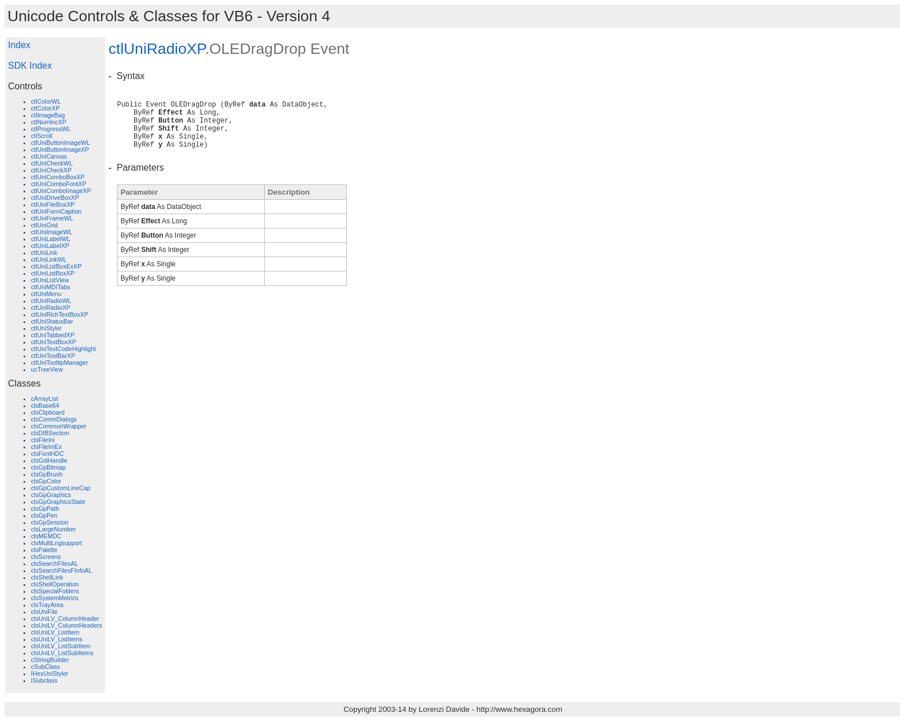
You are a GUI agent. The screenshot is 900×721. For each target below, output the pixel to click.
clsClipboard (48, 412)
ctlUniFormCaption (56, 211)
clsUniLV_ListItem (55, 632)
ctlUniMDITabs (51, 286)
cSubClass (45, 666)
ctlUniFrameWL (52, 218)
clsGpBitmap (48, 467)
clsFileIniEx (46, 446)
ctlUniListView (50, 280)
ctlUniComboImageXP (61, 190)
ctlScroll (41, 135)
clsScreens (46, 556)
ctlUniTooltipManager (59, 362)
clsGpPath (45, 508)
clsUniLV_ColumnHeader (65, 618)
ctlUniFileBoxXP (53, 204)
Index (19, 45)
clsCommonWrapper (59, 426)
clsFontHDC (47, 453)
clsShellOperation (55, 584)
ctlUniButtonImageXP (60, 149)
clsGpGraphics (51, 494)
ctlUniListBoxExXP (56, 266)
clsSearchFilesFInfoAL (61, 570)
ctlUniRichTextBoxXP (59, 314)
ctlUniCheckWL (52, 163)
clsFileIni (42, 439)
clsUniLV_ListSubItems (62, 652)
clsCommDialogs (54, 419)
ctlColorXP (45, 108)
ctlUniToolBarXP (53, 355)
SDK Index (30, 65)
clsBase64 (45, 405)
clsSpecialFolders (55, 591)
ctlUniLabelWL (51, 238)
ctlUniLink (44, 252)
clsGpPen (44, 515)
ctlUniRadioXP (51, 307)
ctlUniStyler (46, 328)
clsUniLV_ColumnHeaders (66, 625)
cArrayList (44, 398)
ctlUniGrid (44, 225)
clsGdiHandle (49, 460)
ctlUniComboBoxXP (58, 177)
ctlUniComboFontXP (59, 183)
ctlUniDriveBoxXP (55, 197)
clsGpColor (46, 481)
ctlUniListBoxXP (53, 273)
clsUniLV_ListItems (57, 639)
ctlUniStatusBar (52, 321)
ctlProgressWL (51, 128)
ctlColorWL (46, 101)
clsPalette (44, 549)
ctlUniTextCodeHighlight (63, 348)
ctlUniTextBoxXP (53, 341)
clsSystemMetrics (55, 597)
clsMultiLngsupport (56, 542)
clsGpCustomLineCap (61, 487)
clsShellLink (47, 577)
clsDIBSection (50, 433)
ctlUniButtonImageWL (60, 142)
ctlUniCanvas (49, 156)
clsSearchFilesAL (54, 563)
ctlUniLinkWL (48, 259)
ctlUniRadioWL (51, 300)
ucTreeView (47, 369)
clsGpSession (49, 522)
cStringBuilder (50, 659)
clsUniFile (44, 611)
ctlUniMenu (46, 293)
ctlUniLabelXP (50, 245)
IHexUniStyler (49, 673)
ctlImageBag (48, 115)
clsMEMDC (46, 536)
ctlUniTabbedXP (53, 335)
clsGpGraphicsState (58, 501)
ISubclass (44, 680)
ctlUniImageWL (51, 231)
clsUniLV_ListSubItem (60, 646)
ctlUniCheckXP (51, 170)
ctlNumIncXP (48, 122)
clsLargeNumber (53, 529)
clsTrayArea (47, 604)
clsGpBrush (46, 474)
